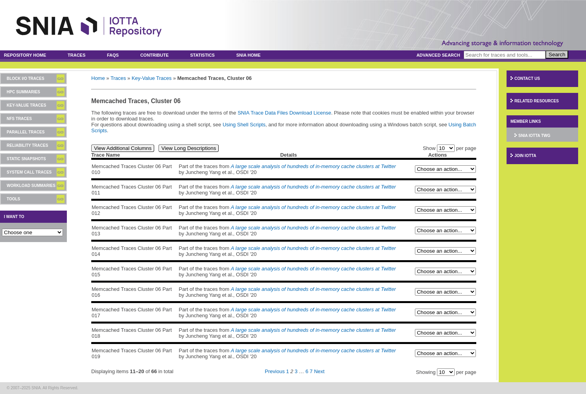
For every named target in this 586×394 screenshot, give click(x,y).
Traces (76, 55)
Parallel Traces (25, 132)
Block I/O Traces (25, 78)
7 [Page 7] (311, 371)
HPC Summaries (23, 92)
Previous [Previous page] (275, 371)
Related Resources (536, 101)
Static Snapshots (26, 159)
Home (98, 78)
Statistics (202, 55)
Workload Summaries (31, 185)
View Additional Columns (122, 148)
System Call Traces (29, 172)
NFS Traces (19, 119)
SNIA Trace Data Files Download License (284, 113)
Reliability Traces (27, 145)
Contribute (154, 55)
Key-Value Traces (26, 105)
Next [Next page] (319, 371)
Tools (13, 199)
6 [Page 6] (307, 371)
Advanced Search (438, 55)
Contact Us (527, 78)
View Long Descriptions (188, 148)
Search (557, 54)
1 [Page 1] (287, 371)
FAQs (113, 55)
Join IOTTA (525, 156)
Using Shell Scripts (244, 125)
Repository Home (25, 55)
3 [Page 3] (296, 371)
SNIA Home (248, 55)
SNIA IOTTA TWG (534, 135)
